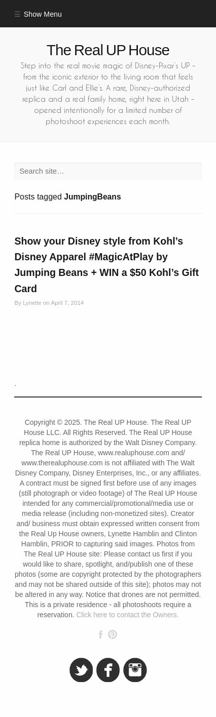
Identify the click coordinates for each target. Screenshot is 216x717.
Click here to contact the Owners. (127, 615)
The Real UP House (108, 50)
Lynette (32, 303)
